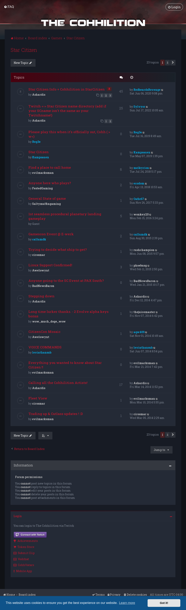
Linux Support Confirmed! (50, 265)
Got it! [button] (164, 603)
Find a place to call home (49, 167)
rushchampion (143, 250)
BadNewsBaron (43, 286)
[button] (172, 62)
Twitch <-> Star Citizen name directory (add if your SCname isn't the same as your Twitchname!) (67, 110)
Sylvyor (139, 106)
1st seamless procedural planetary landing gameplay (64, 216)
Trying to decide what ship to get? (57, 249)
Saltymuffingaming (46, 203)
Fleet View (37, 398)
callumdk (39, 239)
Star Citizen (24, 49)
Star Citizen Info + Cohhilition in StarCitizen (66, 89)
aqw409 (138, 332)
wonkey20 (141, 214)
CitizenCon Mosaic (44, 331)
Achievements (26, 540)
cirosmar (38, 254)
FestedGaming (42, 188)
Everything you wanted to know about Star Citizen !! (65, 364)
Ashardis (38, 94)
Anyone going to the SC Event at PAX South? (66, 280)
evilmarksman (43, 172)
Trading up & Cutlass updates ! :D (55, 413)
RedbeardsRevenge (147, 89)
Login (18, 515)
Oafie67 (138, 199)
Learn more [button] (127, 603)
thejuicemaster (144, 312)
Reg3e (36, 141)
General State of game (47, 198)
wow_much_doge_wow (49, 321)
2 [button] (167, 62)
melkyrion (141, 167)
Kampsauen (40, 157)
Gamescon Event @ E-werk (51, 234)
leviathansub (41, 352)
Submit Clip (24, 552)
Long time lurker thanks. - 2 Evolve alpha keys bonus (68, 313)
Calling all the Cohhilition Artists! (57, 382)
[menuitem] (9, 6)
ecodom (138, 183)
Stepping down (41, 296)
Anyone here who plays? (49, 182)
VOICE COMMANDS (45, 347)
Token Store (24, 546)
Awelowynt (40, 270)
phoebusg (140, 265)
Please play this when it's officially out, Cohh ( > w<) (69, 133)
